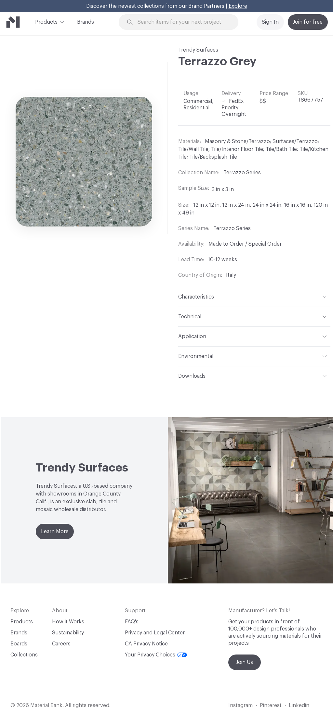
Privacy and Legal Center (155, 632)
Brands (85, 22)
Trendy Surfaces (198, 50)
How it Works (68, 621)
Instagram (240, 705)
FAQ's (132, 621)
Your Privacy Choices (156, 654)
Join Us (244, 662)
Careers (61, 643)
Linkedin (299, 705)
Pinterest (271, 705)
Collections (24, 654)
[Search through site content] (182, 22)
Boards (18, 643)
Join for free (308, 22)
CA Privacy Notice (146, 643)
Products (46, 21)
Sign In (270, 22)
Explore (238, 6)
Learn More (55, 531)
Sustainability (68, 632)
